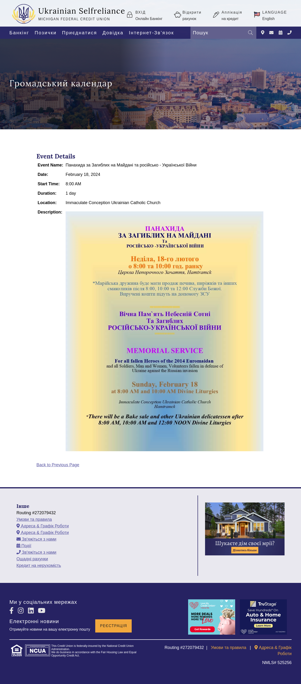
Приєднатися (79, 32)
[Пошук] (250, 33)
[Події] (280, 33)
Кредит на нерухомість (38, 565)
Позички (45, 32)
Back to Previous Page (57, 465)
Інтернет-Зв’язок (151, 32)
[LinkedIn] (32, 610)
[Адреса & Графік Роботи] (262, 33)
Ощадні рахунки (32, 559)
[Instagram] (22, 610)
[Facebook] (12, 610)
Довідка (113, 32)
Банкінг (19, 32)
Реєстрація (113, 625)
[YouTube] (41, 610)
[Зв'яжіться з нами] (271, 33)
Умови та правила (34, 519)
